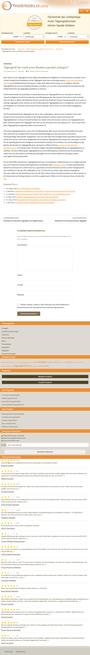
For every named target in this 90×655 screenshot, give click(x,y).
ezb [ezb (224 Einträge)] (35, 362)
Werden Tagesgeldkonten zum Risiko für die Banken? (37, 197)
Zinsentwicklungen (9, 354)
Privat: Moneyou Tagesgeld (11, 567)
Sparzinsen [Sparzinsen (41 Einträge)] (3, 366)
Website (20, 294)
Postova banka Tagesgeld (10, 505)
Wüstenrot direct (59, 165)
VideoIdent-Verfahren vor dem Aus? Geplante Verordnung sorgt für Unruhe (45, 191)
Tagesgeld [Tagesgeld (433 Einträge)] (19, 365)
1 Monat (33, 36)
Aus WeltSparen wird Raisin (29, 188)
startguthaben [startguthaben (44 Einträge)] (10, 366)
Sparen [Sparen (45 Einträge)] (82, 362)
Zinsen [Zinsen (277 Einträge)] (28, 365)
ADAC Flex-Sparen (8, 528)
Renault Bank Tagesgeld (9, 591)
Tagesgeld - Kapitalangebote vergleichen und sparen (35, 49)
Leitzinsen (5, 335)
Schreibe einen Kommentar (38, 71)
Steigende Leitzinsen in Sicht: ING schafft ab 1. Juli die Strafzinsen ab (42, 194)
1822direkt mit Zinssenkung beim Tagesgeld (65, 219)
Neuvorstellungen (8, 338)
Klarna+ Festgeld (7, 604)
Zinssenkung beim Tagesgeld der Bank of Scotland (34, 202)
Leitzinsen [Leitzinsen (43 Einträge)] (74, 362)
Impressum (9, 652)
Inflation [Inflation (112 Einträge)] (57, 362)
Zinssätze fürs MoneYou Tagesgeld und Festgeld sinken (24, 219)
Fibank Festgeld (7, 617)
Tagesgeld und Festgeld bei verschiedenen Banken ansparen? (41, 200)
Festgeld (5, 328)
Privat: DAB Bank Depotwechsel (13, 541)
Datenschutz (20, 652)
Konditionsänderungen (10, 331)
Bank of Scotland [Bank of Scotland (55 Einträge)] (10, 362)
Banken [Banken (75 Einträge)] (3, 362)
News (4, 341)
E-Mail (20, 285)
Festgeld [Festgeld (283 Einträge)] (42, 362)
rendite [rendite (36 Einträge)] (78, 362)
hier (5, 179)
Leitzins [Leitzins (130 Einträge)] (69, 362)
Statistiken (5, 347)
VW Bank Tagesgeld (8, 518)
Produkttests (6, 344)
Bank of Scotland (7, 643)
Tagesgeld (59, 49)
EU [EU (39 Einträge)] (33, 362)
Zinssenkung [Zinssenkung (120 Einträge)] (44, 366)
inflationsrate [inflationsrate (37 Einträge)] (62, 362)
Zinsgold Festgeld (7, 492)
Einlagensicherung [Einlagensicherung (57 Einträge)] (27, 362)
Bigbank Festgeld (7, 466)
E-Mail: (3, 445)
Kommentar (22, 245)
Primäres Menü (87, 11)
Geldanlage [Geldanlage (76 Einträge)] (49, 362)
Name (20, 275)
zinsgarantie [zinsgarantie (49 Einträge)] (35, 366)
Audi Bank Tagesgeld (8, 580)
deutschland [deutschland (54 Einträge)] (18, 362)
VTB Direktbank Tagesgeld (10, 554)
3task (22, 71)
